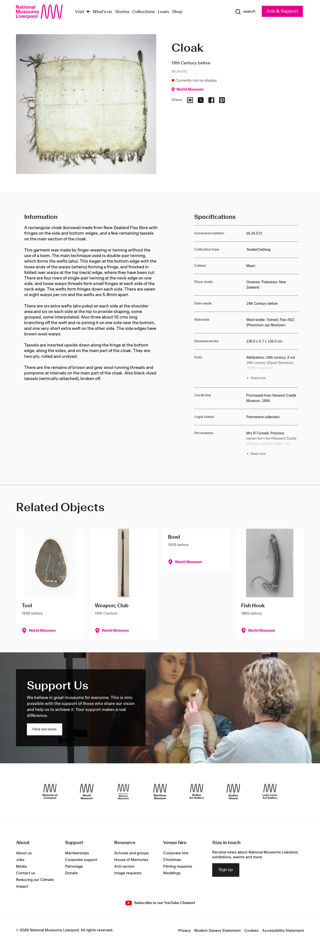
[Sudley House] (233, 791)
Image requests (128, 873)
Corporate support (81, 860)
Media (21, 867)
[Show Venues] (88, 12)
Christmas (172, 860)
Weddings (172, 873)
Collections (143, 12)
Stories (122, 12)
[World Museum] (86, 791)
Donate (71, 873)
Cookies (251, 931)
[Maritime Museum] (160, 791)
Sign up (225, 870)
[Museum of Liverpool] (50, 791)
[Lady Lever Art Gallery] (270, 791)
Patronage (74, 867)
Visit (79, 12)
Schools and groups (131, 853)
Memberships (77, 853)
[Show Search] (245, 12)
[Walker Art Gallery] (196, 791)
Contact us (25, 873)
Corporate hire (175, 853)
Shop (177, 12)
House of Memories (131, 860)
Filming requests (177, 867)
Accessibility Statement (283, 931)
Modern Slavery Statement (217, 931)
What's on (102, 12)
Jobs (20, 860)
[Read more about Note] (272, 368)
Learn (163, 12)
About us (24, 853)
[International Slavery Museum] (123, 791)
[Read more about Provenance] (272, 444)
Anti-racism (124, 867)
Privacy (184, 931)
